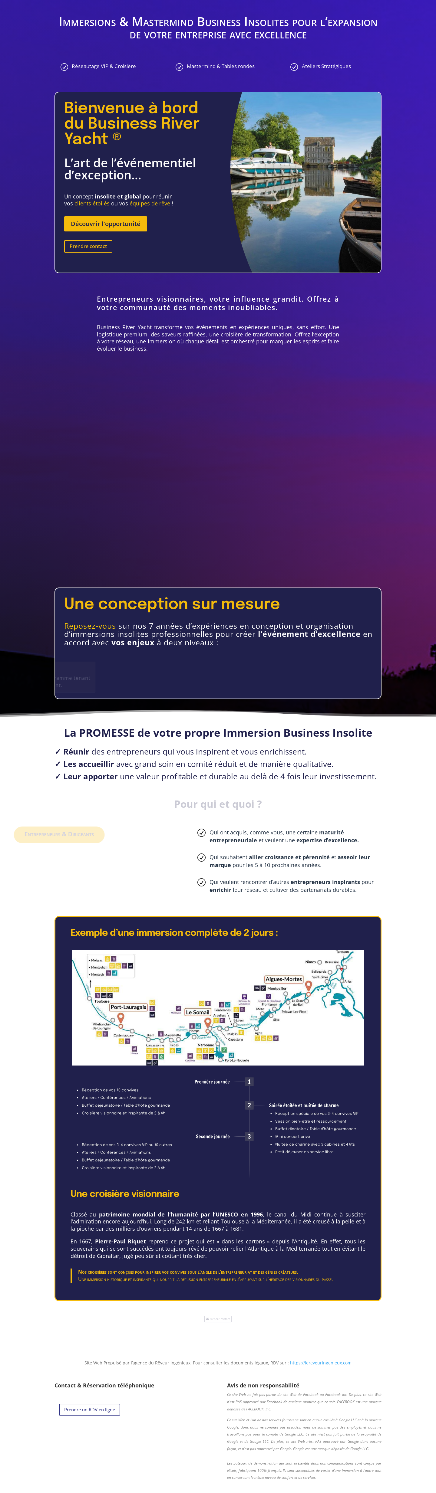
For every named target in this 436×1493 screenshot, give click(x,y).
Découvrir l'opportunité (105, 224)
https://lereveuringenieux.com (321, 1363)
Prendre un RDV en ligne (89, 1409)
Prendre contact (88, 246)
